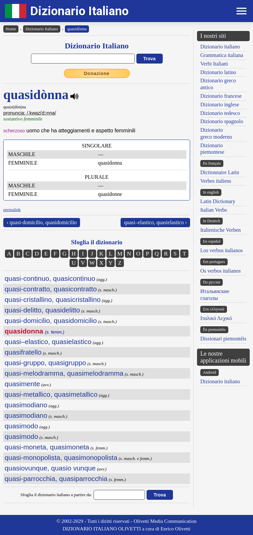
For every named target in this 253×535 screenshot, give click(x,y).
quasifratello (23, 352)
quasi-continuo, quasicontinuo (50, 278)
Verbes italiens (215, 181)
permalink (12, 209)
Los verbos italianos (221, 250)
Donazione (97, 73)
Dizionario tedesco (220, 113)
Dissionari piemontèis (223, 338)
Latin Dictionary (217, 201)
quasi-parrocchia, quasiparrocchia (56, 478)
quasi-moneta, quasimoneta (47, 447)
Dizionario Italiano (79, 11)
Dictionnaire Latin (219, 172)
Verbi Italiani (214, 64)
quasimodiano (26, 405)
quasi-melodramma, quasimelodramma (64, 373)
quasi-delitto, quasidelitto (42, 310)
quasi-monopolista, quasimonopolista (61, 457)
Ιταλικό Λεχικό (216, 318)
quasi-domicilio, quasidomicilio (51, 320)
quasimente (22, 384)
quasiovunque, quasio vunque (50, 468)
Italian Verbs (213, 210)
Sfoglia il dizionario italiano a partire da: (56, 494)
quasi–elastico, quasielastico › (155, 222)
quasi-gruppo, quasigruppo (45, 362)
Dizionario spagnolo (221, 121)
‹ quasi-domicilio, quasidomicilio (42, 222)
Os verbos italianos (220, 271)
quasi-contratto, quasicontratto (51, 289)
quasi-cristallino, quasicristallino (52, 299)
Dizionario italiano (220, 46)
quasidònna (77, 28)
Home (11, 28)
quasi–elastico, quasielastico (48, 341)
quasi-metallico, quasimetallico (51, 394)
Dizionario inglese (219, 104)
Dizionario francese (221, 96)
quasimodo (21, 426)
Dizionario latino (218, 72)
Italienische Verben (220, 230)
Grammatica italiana (221, 55)
